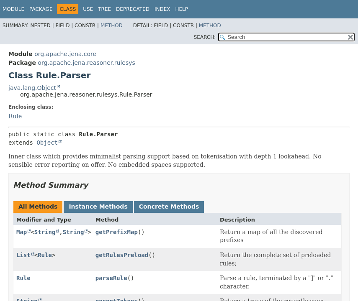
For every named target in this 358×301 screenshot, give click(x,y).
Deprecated (132, 9)
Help (181, 9)
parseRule (111, 278)
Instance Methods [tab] (98, 206)
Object (47, 142)
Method (111, 25)
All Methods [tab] (37, 206)
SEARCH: (205, 37)
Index (162, 9)
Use (88, 9)
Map (21, 232)
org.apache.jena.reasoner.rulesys (86, 62)
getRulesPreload (121, 255)
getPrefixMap (116, 232)
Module (13, 9)
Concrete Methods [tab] (169, 206)
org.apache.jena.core (65, 54)
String (45, 232)
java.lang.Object (32, 87)
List (23, 255)
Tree (104, 9)
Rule (15, 116)
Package (40, 9)
